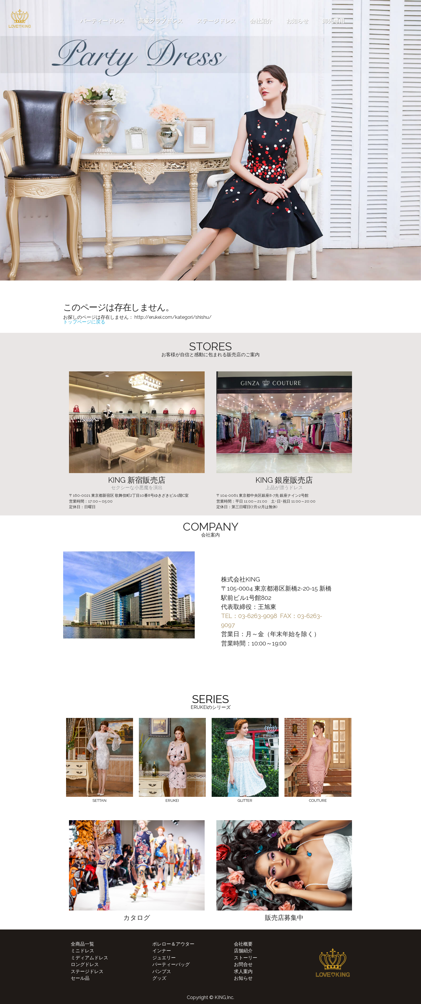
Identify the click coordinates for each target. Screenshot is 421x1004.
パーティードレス (102, 21)
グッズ (159, 978)
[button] (5, 289)
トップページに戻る (84, 322)
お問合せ (243, 964)
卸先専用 (333, 21)
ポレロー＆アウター (173, 944)
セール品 (80, 978)
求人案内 (243, 971)
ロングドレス (85, 964)
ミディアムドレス (89, 957)
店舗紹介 (243, 950)
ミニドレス (82, 950)
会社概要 (243, 944)
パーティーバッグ (171, 964)
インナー (161, 950)
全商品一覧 (82, 944)
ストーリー (245, 957)
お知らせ (297, 21)
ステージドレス (216, 21)
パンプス (161, 971)
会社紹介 (261, 21)
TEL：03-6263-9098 (249, 615)
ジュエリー (164, 957)
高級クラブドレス (160, 21)
